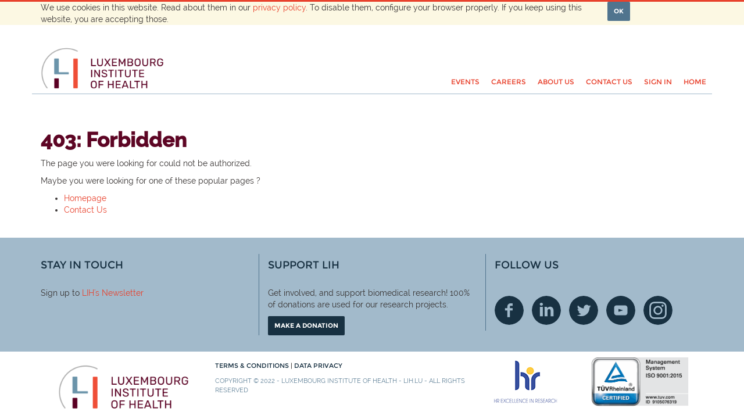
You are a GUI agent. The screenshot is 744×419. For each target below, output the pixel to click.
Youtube (620, 310)
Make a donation (306, 325)
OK (619, 11)
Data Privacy (318, 365)
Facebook (509, 310)
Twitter (583, 310)
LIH (88, 293)
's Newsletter (119, 293)
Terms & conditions (253, 365)
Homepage (85, 198)
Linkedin (546, 310)
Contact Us (85, 209)
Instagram (658, 310)
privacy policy (279, 7)
